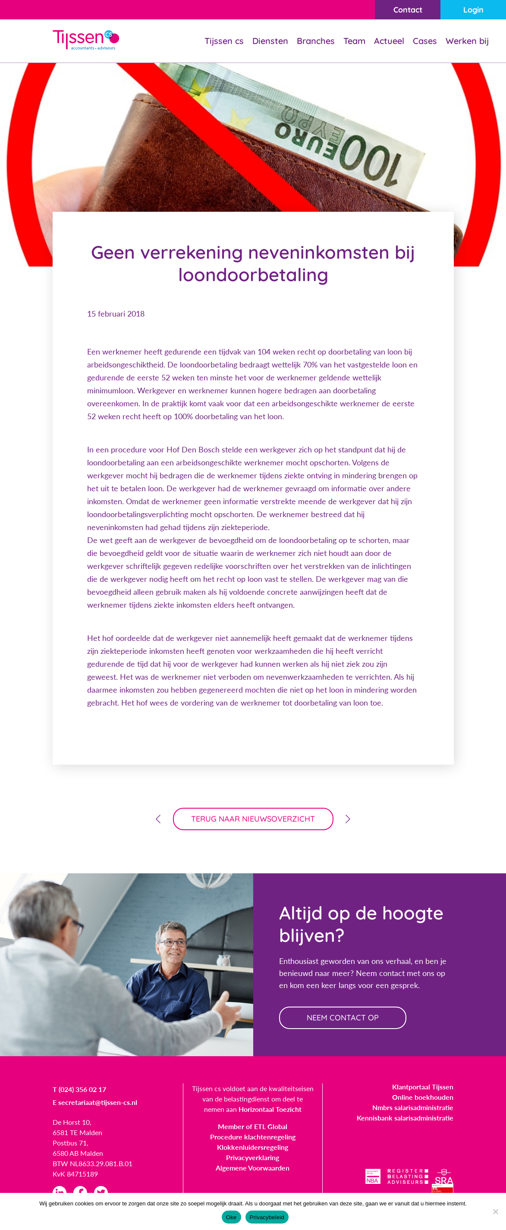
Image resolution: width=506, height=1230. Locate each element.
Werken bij (467, 40)
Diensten (270, 40)
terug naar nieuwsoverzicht (253, 819)
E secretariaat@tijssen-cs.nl (95, 1102)
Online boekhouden (422, 1097)
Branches (316, 40)
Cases (425, 40)
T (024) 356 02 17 (79, 1089)
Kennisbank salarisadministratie (405, 1118)
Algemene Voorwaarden (252, 1168)
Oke (231, 1217)
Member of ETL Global (252, 1126)
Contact (407, 10)
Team (354, 40)
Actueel (389, 40)
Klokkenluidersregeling (252, 1147)
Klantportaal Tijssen (422, 1087)
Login (473, 10)
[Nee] (495, 1211)
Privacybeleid (267, 1217)
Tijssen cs (224, 40)
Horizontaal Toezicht (270, 1109)
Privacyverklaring (252, 1157)
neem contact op (343, 1018)
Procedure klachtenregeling (252, 1137)
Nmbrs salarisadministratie (412, 1107)
